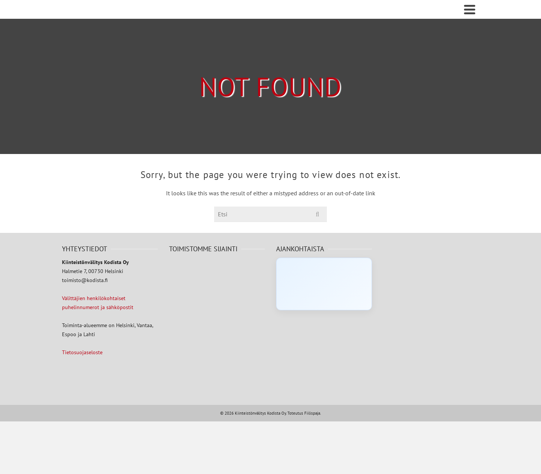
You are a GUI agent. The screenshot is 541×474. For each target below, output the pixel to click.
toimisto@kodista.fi (85, 280)
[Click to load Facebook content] (324, 284)
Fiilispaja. (312, 413)
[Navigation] (469, 9)
